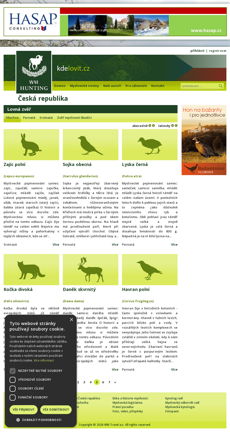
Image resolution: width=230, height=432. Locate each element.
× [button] (71, 320)
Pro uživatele (136, 85)
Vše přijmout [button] (24, 410)
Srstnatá (46, 117)
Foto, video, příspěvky (128, 411)
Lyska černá (135, 164)
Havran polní (136, 289)
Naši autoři (112, 85)
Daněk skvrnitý (79, 289)
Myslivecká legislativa (127, 403)
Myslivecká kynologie (180, 407)
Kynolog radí (174, 398)
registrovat (217, 50)
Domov (60, 85)
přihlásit (197, 50)
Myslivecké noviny (84, 85)
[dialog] (41, 371)
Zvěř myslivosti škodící (74, 117)
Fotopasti (172, 411)
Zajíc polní (14, 164)
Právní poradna (123, 407)
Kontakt (158, 85)
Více (56, 244)
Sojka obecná (77, 164)
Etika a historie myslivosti (130, 398)
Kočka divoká (18, 289)
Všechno (12, 117)
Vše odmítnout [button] (56, 410)
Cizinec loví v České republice (80, 398)
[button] (41, 419)
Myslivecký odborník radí (182, 403)
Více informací (44, 360)
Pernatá (29, 117)
